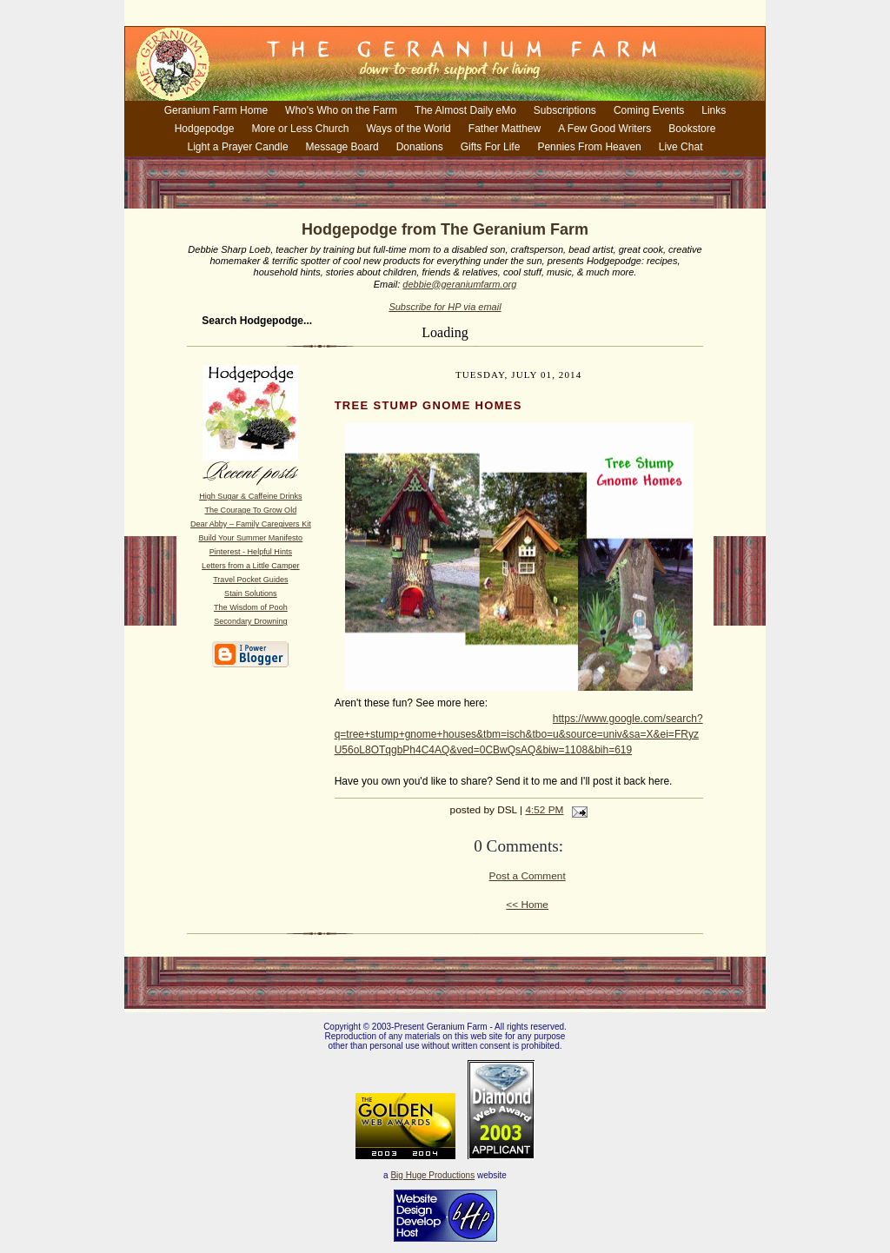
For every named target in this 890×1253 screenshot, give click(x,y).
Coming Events (649, 110)
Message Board (342, 147)
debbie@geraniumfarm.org (459, 284)
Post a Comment (527, 876)
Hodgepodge (205, 129)
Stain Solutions (250, 593)
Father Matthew (504, 129)
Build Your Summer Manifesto (251, 538)
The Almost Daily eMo (465, 110)
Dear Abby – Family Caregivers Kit (250, 524)
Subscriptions (565, 110)
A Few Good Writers (604, 129)
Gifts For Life (491, 147)
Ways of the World (408, 129)
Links (713, 110)
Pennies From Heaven (589, 147)
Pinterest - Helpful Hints (250, 551)
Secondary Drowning (250, 621)
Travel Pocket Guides (250, 579)
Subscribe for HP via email (445, 307)
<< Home (527, 904)
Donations (419, 147)
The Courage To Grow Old (250, 510)
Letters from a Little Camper (251, 565)
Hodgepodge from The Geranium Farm (445, 229)
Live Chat (681, 147)
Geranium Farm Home (216, 110)
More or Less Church (300, 129)
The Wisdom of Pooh (251, 607)
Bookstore (691, 129)
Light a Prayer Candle (238, 147)
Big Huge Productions (432, 1175)
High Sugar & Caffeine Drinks (250, 496)
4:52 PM (544, 810)
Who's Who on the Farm (341, 110)
